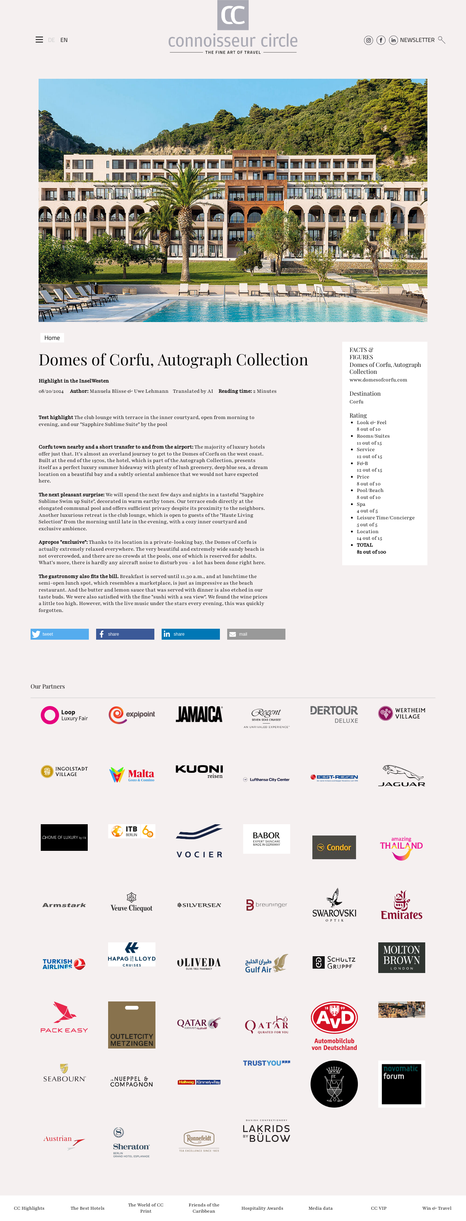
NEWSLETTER (417, 39)
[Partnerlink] (64, 715)
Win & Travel (436, 1208)
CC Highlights (29, 1208)
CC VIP (379, 1208)
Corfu (356, 401)
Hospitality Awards (262, 1208)
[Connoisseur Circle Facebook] (381, 39)
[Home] (233, 30)
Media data (320, 1208)
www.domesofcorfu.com (378, 379)
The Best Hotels (87, 1208)
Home (52, 337)
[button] (60, 634)
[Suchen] (441, 39)
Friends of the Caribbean (204, 1208)
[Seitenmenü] (39, 40)
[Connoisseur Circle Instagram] (368, 39)
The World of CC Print (145, 1208)
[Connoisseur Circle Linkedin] (393, 39)
